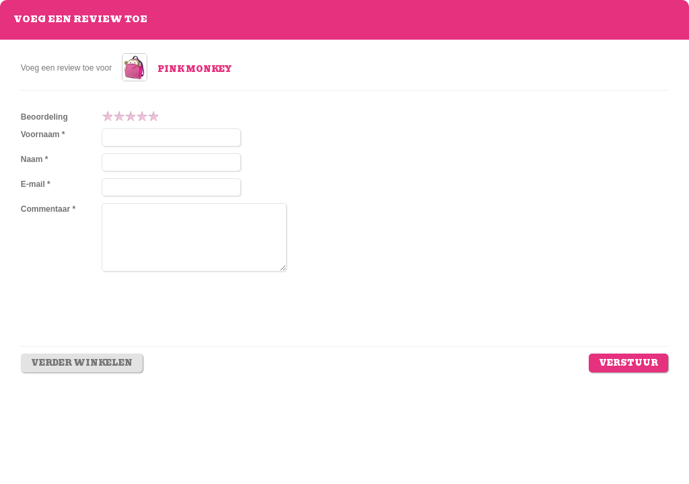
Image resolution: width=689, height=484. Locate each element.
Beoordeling (44, 117)
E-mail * (35, 184)
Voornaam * (43, 134)
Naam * (34, 159)
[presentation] (204, 318)
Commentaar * (48, 209)
